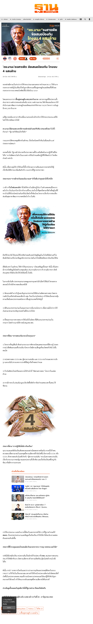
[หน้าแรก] (4, 19)
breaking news (20, 609)
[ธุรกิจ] (60, 19)
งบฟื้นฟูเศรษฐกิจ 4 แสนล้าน (28, 613)
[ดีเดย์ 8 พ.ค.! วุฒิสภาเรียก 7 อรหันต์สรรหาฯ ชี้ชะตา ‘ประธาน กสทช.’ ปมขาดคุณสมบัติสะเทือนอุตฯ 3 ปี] (31, 507)
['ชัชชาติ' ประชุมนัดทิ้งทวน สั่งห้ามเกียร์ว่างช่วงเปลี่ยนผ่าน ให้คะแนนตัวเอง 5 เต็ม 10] (31, 516)
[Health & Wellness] (70, 19)
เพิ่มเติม (5, 604)
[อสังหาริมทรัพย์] (27, 19)
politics (31, 609)
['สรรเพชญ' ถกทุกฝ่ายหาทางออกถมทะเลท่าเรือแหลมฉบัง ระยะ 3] (31, 479)
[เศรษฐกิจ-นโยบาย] (38, 19)
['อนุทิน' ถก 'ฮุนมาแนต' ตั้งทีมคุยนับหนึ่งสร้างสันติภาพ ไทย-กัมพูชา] (31, 488)
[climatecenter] (51, 19)
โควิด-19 (40, 609)
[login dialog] (89, 19)
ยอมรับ (9, 607)
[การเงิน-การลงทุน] (15, 19)
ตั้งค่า (9, 611)
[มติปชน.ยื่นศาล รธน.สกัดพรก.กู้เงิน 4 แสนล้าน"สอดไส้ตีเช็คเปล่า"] (31, 498)
